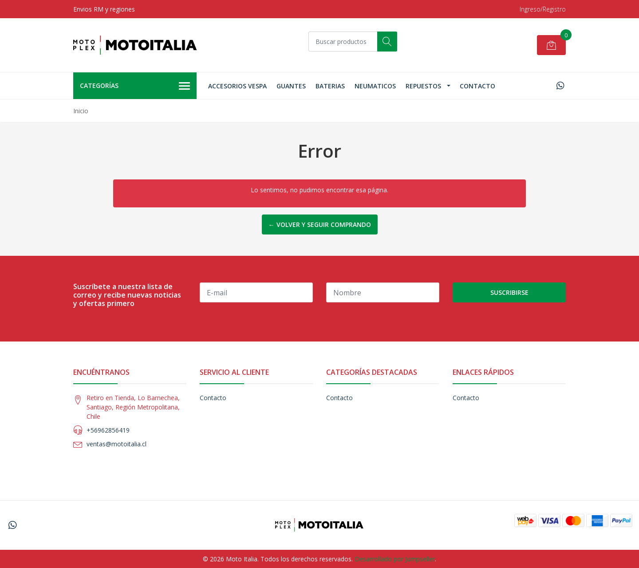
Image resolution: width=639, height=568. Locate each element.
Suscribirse (509, 292)
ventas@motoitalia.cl (116, 444)
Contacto (477, 86)
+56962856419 (108, 430)
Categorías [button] (135, 86)
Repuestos (423, 86)
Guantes (291, 86)
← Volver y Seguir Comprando (319, 224)
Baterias (330, 86)
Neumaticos (375, 86)
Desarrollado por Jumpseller (395, 559)
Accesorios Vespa (237, 86)
